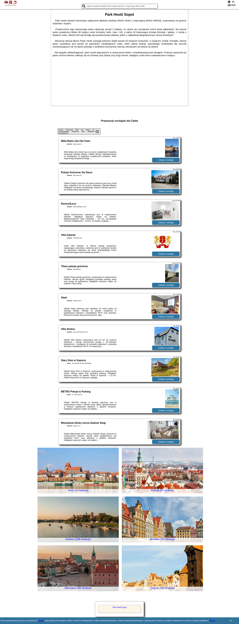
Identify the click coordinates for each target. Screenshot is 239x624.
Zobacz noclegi (166, 160)
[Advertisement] (119, 79)
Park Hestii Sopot (119, 607)
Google (41, 621)
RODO (212, 621)
